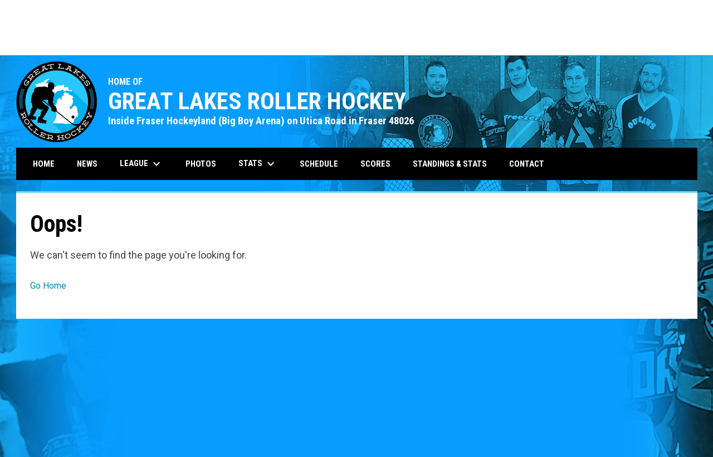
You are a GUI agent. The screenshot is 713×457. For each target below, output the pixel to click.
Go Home (48, 285)
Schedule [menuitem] (319, 164)
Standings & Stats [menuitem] (450, 164)
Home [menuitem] (44, 164)
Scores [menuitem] (375, 164)
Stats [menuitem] (257, 164)
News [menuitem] (87, 164)
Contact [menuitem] (526, 164)
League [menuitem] (141, 164)
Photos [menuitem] (200, 164)
